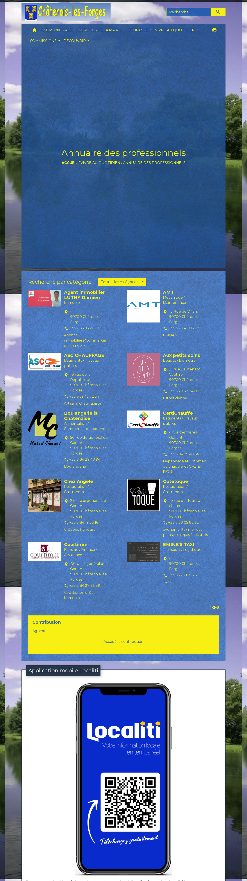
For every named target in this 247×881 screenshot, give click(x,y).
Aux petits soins (181, 355)
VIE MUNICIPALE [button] (57, 30)
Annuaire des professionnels (154, 163)
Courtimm (76, 544)
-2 (213, 607)
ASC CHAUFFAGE (84, 355)
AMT (168, 292)
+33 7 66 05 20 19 (84, 328)
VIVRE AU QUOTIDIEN (100, 163)
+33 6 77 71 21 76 (182, 575)
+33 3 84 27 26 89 (84, 585)
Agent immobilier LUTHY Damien (84, 295)
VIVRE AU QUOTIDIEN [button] (175, 30)
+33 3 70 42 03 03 (183, 328)
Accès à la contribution (123, 642)
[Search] (188, 12)
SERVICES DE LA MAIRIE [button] (101, 30)
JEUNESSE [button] (139, 30)
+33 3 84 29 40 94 (84, 459)
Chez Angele (78, 481)
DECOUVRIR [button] (75, 41)
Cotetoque (175, 481)
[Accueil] (66, 12)
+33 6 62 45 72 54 (84, 396)
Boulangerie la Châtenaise (81, 416)
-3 (217, 607)
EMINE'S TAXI (178, 544)
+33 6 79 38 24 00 (183, 391)
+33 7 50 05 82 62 (183, 522)
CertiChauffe (178, 413)
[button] (34, 31)
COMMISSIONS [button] (43, 41)
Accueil (70, 163)
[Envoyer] (218, 12)
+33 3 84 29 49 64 (183, 454)
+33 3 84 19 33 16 (83, 522)
